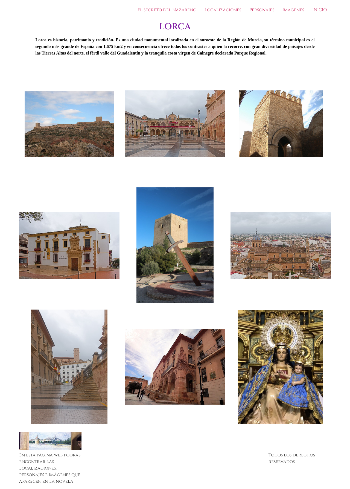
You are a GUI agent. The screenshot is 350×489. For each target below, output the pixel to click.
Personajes (261, 10)
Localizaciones (223, 10)
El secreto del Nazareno (167, 10)
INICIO (319, 10)
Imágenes (293, 10)
